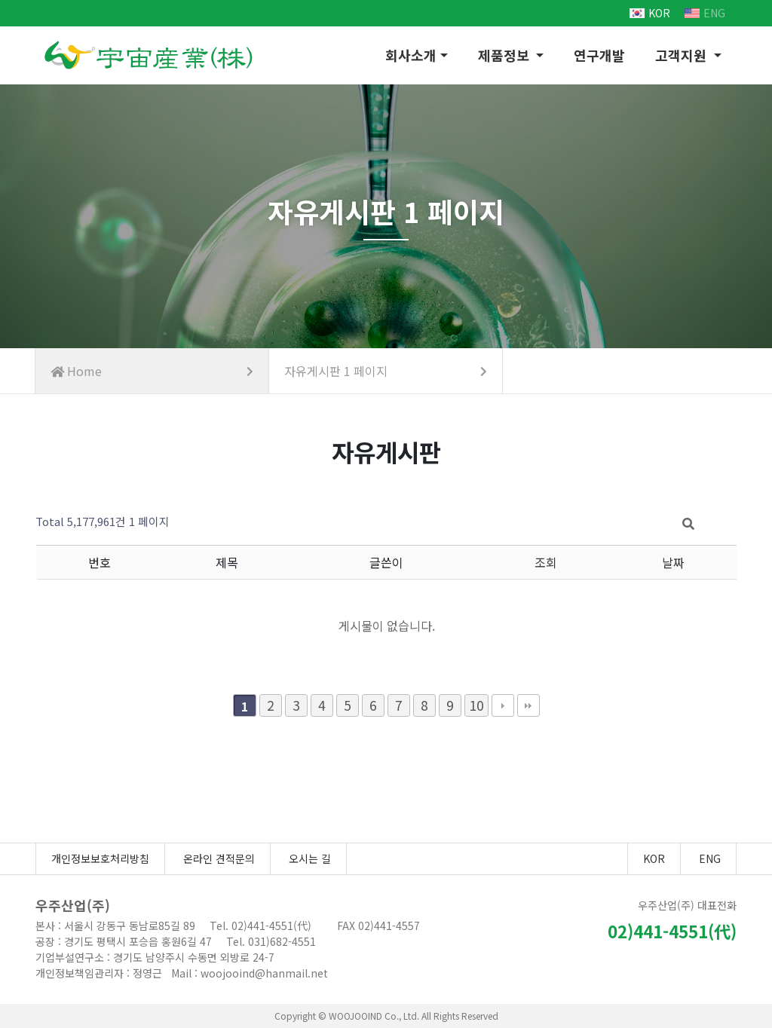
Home (152, 370)
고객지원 (682, 55)
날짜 (673, 562)
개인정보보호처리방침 (100, 858)
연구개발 (599, 55)
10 (476, 705)
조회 (546, 562)
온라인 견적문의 (219, 858)
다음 (503, 705)
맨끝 (528, 705)
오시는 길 (310, 858)
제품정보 (505, 55)
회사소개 (411, 55)
